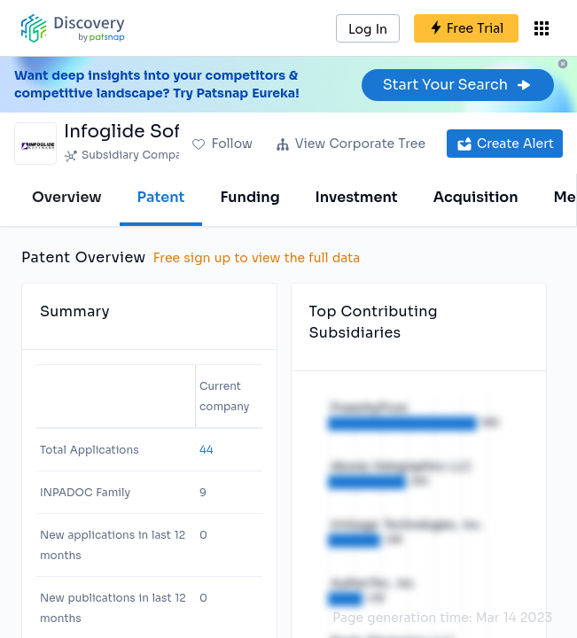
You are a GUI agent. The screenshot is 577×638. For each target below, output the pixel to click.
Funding (249, 197)
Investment (357, 197)
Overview (67, 197)
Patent (161, 197)
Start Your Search (458, 84)
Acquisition (476, 197)
